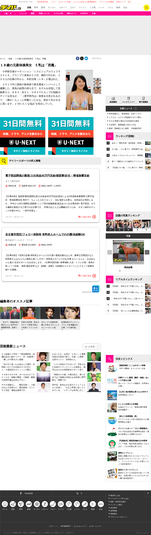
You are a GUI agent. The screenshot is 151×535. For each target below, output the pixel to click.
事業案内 (113, 514)
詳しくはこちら (87, 217)
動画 (118, 7)
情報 (32, 13)
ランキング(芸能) (125, 136)
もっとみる (90, 346)
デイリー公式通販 (106, 2)
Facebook (29, 493)
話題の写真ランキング (128, 215)
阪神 (43, 7)
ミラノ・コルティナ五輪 (61, 2)
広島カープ (120, 2)
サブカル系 (58, 13)
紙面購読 (113, 102)
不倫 (93, 13)
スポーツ (63, 7)
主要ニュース (126, 108)
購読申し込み (115, 495)
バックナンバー (128, 102)
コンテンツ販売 (116, 505)
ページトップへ (148, 493)
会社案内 (113, 508)
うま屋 (92, 7)
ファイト (83, 7)
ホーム (2, 59)
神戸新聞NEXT (66, 526)
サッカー (52, 7)
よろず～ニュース (95, 526)
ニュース (23, 13)
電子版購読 (143, 102)
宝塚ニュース (44, 13)
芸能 (29, 7)
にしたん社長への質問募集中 (85, 2)
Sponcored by (91, 289)
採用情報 (113, 511)
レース (101, 7)
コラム (110, 7)
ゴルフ (73, 7)
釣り (130, 2)
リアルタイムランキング (129, 279)
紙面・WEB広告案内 (118, 502)
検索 (146, 8)
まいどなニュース (80, 526)
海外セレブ (71, 13)
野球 (36, 7)
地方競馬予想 (42, 2)
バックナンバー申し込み (119, 498)
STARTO (84, 13)
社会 (125, 7)
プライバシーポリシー (118, 517)
